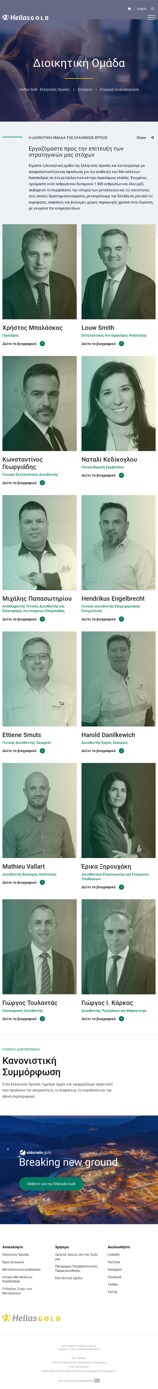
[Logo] (25, 17)
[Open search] (153, 9)
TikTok (112, 1292)
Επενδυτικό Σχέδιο (69, 1278)
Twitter (112, 1284)
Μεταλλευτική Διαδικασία (21, 1269)
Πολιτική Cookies (79, 1366)
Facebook (114, 1277)
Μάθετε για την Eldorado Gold (51, 1184)
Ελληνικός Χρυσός (15, 1254)
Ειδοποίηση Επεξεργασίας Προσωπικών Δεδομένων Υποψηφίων (79, 1370)
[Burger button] (152, 17)
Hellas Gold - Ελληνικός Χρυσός (44, 89)
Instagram (115, 1269)
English (141, 8)
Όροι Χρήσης (79, 1358)
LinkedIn (114, 1254)
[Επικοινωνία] (129, 9)
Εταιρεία (85, 89)
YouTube (114, 1262)
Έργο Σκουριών (13, 1262)
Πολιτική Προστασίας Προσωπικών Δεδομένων (79, 1362)
